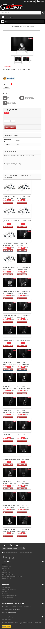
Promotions (4, 564)
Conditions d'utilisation (7, 574)
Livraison (4, 570)
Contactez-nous (31, 1)
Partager (6, 87)
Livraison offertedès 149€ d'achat (26, 98)
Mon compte (6, 585)
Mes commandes (6, 587)
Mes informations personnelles (9, 595)
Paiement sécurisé (10, 98)
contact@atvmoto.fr (12, 612)
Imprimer (7, 93)
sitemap (3, 580)
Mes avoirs (4, 591)
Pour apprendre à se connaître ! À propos (12, 576)
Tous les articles (6, 626)
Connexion (41, 1)
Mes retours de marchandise (9, 589)
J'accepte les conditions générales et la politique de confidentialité (18, 552)
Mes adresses (5, 593)
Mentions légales (6, 572)
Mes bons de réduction (7, 597)
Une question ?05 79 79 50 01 (9, 103)
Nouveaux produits (6, 566)
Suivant (31, 60)
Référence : (5, 73)
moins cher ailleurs (8, 90)
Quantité (6, 119)
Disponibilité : (6, 84)
